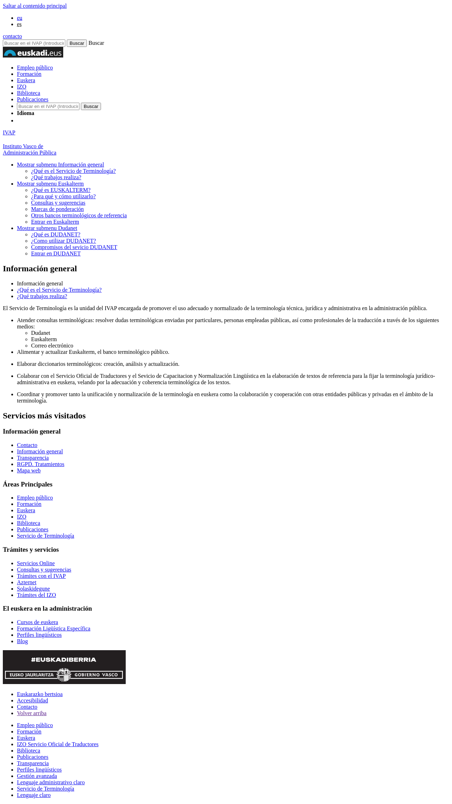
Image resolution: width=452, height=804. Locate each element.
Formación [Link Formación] (29, 504)
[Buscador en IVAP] (34, 43)
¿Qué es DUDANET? (56, 234)
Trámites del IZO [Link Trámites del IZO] (36, 595)
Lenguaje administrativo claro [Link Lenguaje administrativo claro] (51, 782)
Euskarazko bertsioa (40, 694)
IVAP (9, 132)
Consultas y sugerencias (58, 203)
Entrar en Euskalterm (55, 222)
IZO (21, 87)
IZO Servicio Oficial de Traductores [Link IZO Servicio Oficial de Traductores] (58, 744)
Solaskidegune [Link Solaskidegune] (33, 589)
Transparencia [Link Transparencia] (33, 458)
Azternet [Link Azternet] (26, 582)
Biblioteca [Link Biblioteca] (28, 523)
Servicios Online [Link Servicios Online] (36, 563)
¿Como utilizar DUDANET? (63, 241)
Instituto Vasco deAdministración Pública (29, 149)
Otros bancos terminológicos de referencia (79, 215)
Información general (60, 165)
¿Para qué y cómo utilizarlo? (63, 196)
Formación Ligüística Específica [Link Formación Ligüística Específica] (53, 628)
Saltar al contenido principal (35, 6)
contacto (12, 36)
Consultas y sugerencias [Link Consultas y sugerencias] (44, 570)
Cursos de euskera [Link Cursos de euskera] (37, 622)
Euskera (26, 80)
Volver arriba (32, 713)
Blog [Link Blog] (22, 641)
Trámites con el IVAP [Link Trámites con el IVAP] (41, 576)
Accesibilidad (32, 700)
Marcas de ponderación (57, 209)
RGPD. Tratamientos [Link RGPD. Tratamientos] (40, 464)
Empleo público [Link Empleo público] (35, 498)
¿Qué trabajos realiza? (56, 177)
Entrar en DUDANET (56, 253)
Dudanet (47, 228)
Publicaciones (32, 99)
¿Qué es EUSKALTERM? (60, 190)
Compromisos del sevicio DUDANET (74, 247)
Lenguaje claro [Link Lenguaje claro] (34, 795)
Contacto (27, 707)
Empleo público (35, 68)
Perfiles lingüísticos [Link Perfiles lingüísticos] (39, 635)
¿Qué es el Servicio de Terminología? (73, 171)
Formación (29, 74)
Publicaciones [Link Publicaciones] (32, 529)
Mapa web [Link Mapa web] (29, 470)
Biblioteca (28, 93)
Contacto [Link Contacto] (27, 445)
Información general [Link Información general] (40, 451)
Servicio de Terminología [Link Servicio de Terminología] (45, 536)
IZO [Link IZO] (21, 517)
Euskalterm (50, 184)
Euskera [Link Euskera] (26, 510)
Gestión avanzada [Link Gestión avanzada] (37, 776)
